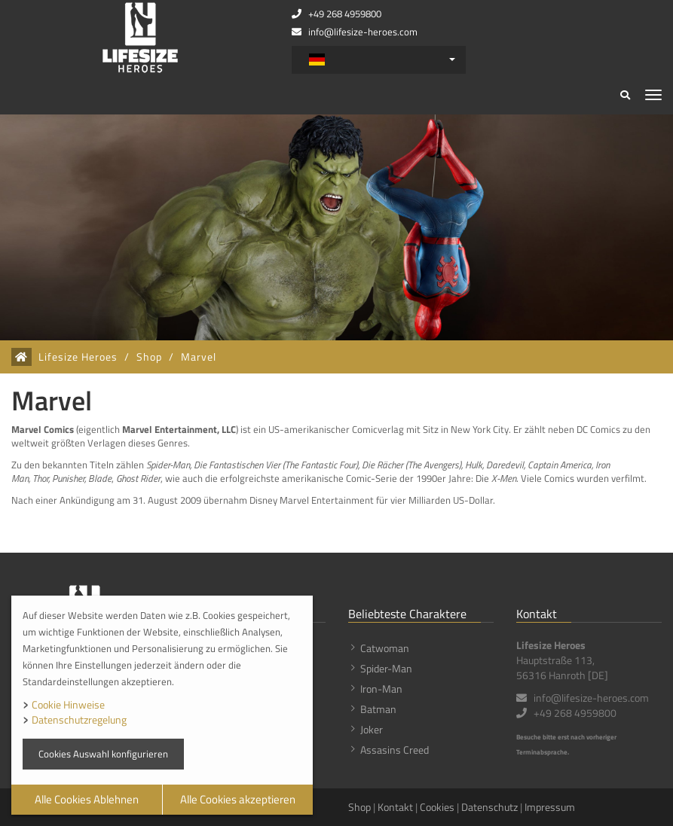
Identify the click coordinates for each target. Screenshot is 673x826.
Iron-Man (381, 688)
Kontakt (395, 807)
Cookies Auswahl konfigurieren (103, 753)
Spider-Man (386, 668)
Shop (149, 356)
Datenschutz (489, 807)
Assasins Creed (394, 749)
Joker (371, 729)
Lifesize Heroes (78, 356)
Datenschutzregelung (79, 719)
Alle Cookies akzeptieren (237, 799)
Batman (378, 709)
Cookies (437, 807)
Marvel (198, 356)
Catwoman (384, 648)
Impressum (550, 807)
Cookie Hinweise (68, 704)
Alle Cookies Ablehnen (87, 799)
